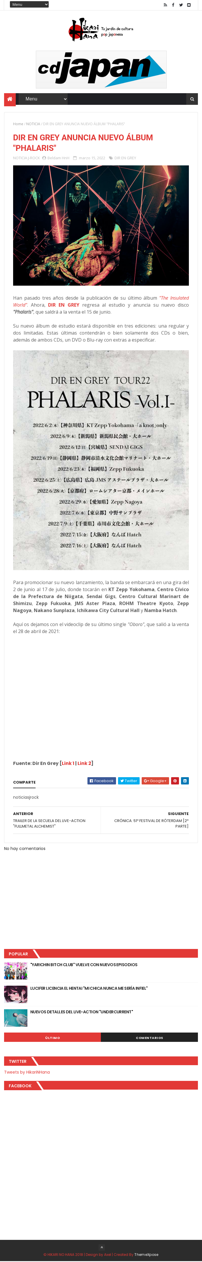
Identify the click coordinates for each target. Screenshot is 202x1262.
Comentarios (149, 1038)
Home (18, 123)
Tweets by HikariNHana (27, 1072)
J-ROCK (34, 158)
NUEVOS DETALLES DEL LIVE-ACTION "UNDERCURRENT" (81, 1012)
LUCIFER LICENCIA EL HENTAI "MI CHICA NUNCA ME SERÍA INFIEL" (89, 988)
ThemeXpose (146, 1255)
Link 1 (68, 763)
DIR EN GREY (125, 158)
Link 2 (84, 763)
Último (52, 1038)
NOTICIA (33, 123)
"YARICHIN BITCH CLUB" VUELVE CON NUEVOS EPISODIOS (84, 965)
